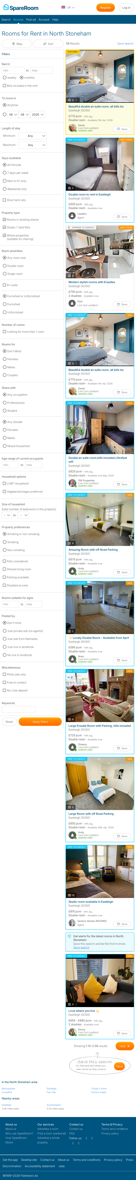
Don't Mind (14, 351)
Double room (15, 266)
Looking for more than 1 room (25, 331)
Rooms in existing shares (23, 219)
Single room (15, 274)
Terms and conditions (114, 1129)
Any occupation (17, 394)
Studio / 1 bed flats (18, 227)
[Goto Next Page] (125, 1046)
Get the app (10, 1160)
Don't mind (14, 623)
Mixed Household (18, 446)
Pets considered (17, 561)
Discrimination (12, 1166)
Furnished (13, 304)
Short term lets (16, 200)
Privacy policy (110, 1133)
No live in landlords (19, 655)
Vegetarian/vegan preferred (24, 491)
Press (129, 1160)
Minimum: (9, 135)
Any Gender (15, 422)
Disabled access (17, 585)
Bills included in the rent (22, 85)
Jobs (61, 1166)
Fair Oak (51, 1092)
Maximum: (9, 145)
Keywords (8, 703)
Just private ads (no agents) (25, 631)
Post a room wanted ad (51, 1133)
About (10, 1129)
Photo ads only (16, 674)
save (119, 1066)
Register (105, 7)
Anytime (12, 105)
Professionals (16, 402)
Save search (125, 43)
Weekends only (17, 189)
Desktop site (29, 1160)
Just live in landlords (20, 647)
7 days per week (17, 173)
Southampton (54, 1104)
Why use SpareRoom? (19, 1133)
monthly (29, 77)
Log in (126, 7)
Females (12, 359)
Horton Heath (99, 1092)
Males (11, 367)
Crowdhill (7, 1092)
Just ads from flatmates (22, 639)
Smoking (12, 542)
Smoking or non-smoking (23, 534)
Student (12, 410)
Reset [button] (9, 721)
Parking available (18, 577)
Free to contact (16, 682)
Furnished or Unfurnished (23, 296)
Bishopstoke (8, 1088)
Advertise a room (47, 1129)
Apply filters (40, 721)
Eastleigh (51, 1088)
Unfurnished (15, 312)
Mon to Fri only (16, 181)
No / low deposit (17, 690)
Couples (12, 375)
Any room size (16, 258)
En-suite (12, 285)
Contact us (76, 1129)
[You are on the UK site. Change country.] (68, 7)
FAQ (72, 1133)
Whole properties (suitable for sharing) (20, 237)
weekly (11, 77)
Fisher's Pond (99, 1088)
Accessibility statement (40, 1166)
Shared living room (19, 569)
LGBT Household (18, 483)
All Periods (14, 165)
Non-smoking (16, 550)
